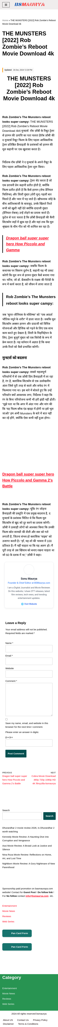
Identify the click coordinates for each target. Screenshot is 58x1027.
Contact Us (23, 1020)
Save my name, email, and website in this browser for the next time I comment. (26, 725)
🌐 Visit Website (29, 604)
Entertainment (9, 905)
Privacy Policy (40, 1020)
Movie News (8, 911)
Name (9, 643)
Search (6, 810)
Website (9, 668)
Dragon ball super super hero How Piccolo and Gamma (27, 244)
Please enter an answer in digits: (22, 732)
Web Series (8, 921)
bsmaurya (41, 1013)
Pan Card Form (17, 933)
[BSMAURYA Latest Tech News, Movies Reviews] (29, 4)
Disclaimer (8, 1024)
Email (9, 655)
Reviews (6, 916)
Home (5, 20)
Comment (11, 681)
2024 (14, 1013)
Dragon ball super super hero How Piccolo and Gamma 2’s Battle (28, 480)
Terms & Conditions (28, 1024)
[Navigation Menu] (6, 4)
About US (8, 1020)
